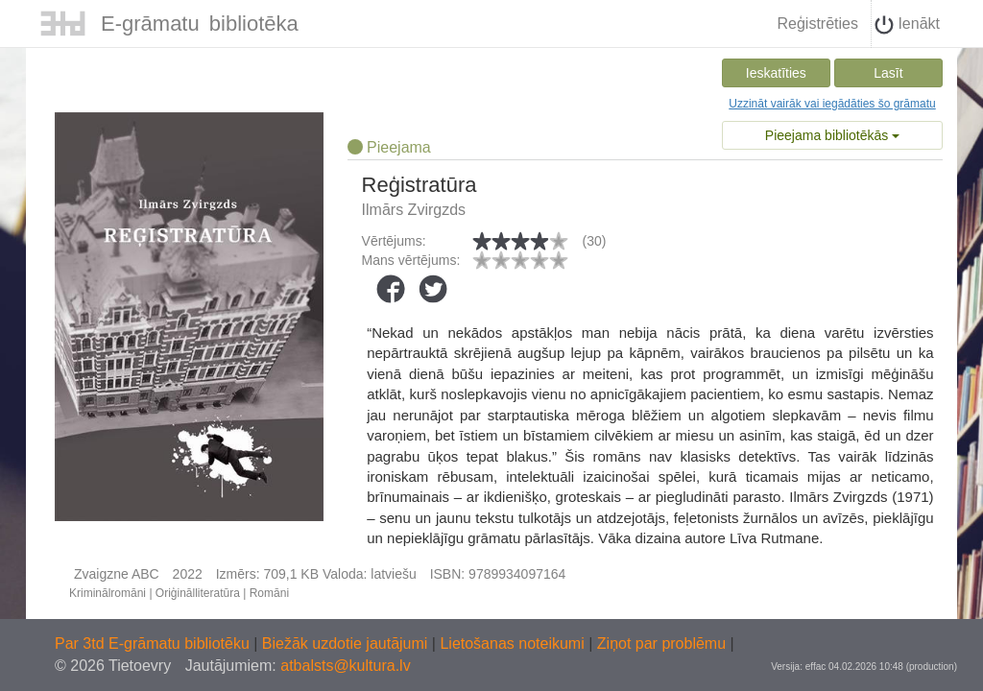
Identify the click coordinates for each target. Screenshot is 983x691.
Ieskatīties (776, 73)
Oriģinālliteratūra (198, 593)
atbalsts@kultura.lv (345, 665)
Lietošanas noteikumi (514, 643)
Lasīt (888, 73)
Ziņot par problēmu (661, 643)
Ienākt (907, 25)
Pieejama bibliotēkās (832, 135)
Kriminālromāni (107, 593)
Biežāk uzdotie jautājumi (347, 643)
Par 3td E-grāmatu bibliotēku (154, 643)
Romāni (269, 593)
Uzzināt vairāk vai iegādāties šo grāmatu (832, 103)
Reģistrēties (817, 23)
